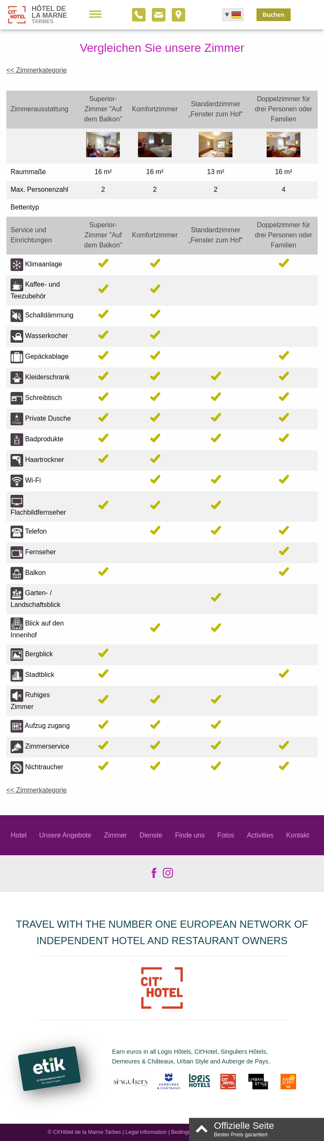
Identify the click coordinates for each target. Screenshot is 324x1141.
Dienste (151, 835)
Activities (260, 835)
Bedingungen (187, 1132)
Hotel (18, 835)
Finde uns (190, 835)
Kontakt (297, 835)
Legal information (146, 1132)
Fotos (225, 835)
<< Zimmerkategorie (36, 70)
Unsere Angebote (65, 835)
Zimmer (115, 835)
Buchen (273, 14)
